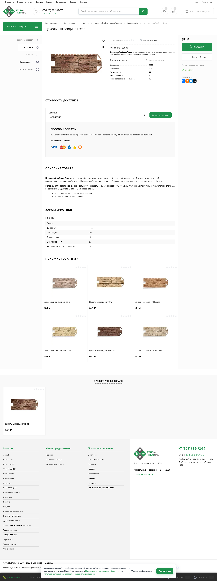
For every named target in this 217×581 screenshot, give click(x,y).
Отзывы (73, 2)
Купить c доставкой (161, 115)
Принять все (165, 571)
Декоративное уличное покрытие (17, 525)
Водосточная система (12, 516)
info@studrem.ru (195, 454)
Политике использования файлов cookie (103, 571)
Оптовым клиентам (24, 2)
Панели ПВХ (8, 460)
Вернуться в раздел (28, 40)
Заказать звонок (49, 13)
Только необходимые (141, 571)
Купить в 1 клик (197, 57)
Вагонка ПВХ (8, 474)
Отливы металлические (13, 511)
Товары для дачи (10, 535)
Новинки (49, 455)
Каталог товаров (23, 26)
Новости (49, 2)
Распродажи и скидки (55, 464)
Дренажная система (11, 521)
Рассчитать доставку (193, 65)
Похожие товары (29, 69)
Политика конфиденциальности (101, 488)
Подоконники (8, 478)
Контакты (83, 2)
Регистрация (207, 2)
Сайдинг (6, 507)
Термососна (8, 539)
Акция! (6, 455)
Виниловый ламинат (11, 492)
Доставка (39, 2)
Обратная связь (13, 577)
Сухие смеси (8, 549)
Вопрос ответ (61, 2)
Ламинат (7, 483)
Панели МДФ (8, 464)
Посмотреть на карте (143, 474)
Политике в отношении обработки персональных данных (69, 574)
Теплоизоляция (9, 544)
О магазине (9, 2)
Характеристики (29, 62)
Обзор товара (30, 47)
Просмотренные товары (108, 381)
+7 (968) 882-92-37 (52, 10)
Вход (196, 2)
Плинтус (6, 502)
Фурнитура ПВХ (9, 469)
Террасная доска (10, 530)
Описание (32, 54)
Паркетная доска (10, 488)
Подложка (7, 497)
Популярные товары (54, 460)
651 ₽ (65, 310)
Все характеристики (155, 60)
